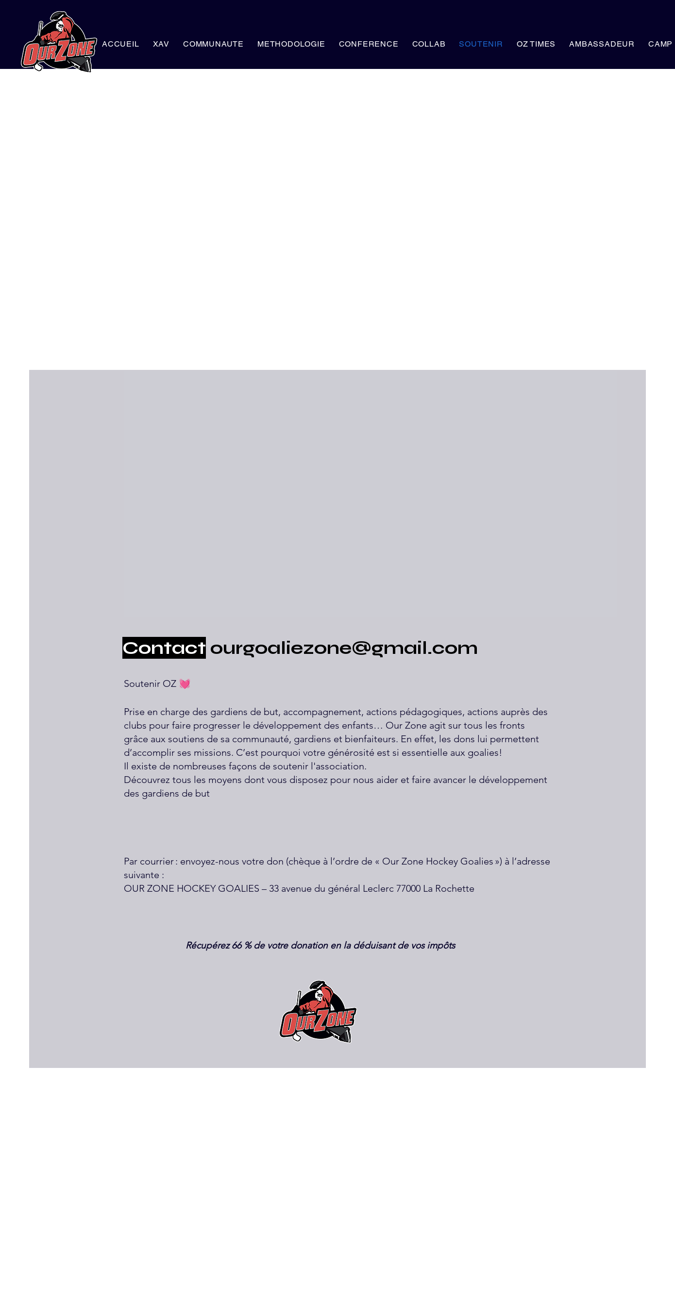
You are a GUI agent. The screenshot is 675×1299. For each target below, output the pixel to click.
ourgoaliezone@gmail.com (344, 648)
